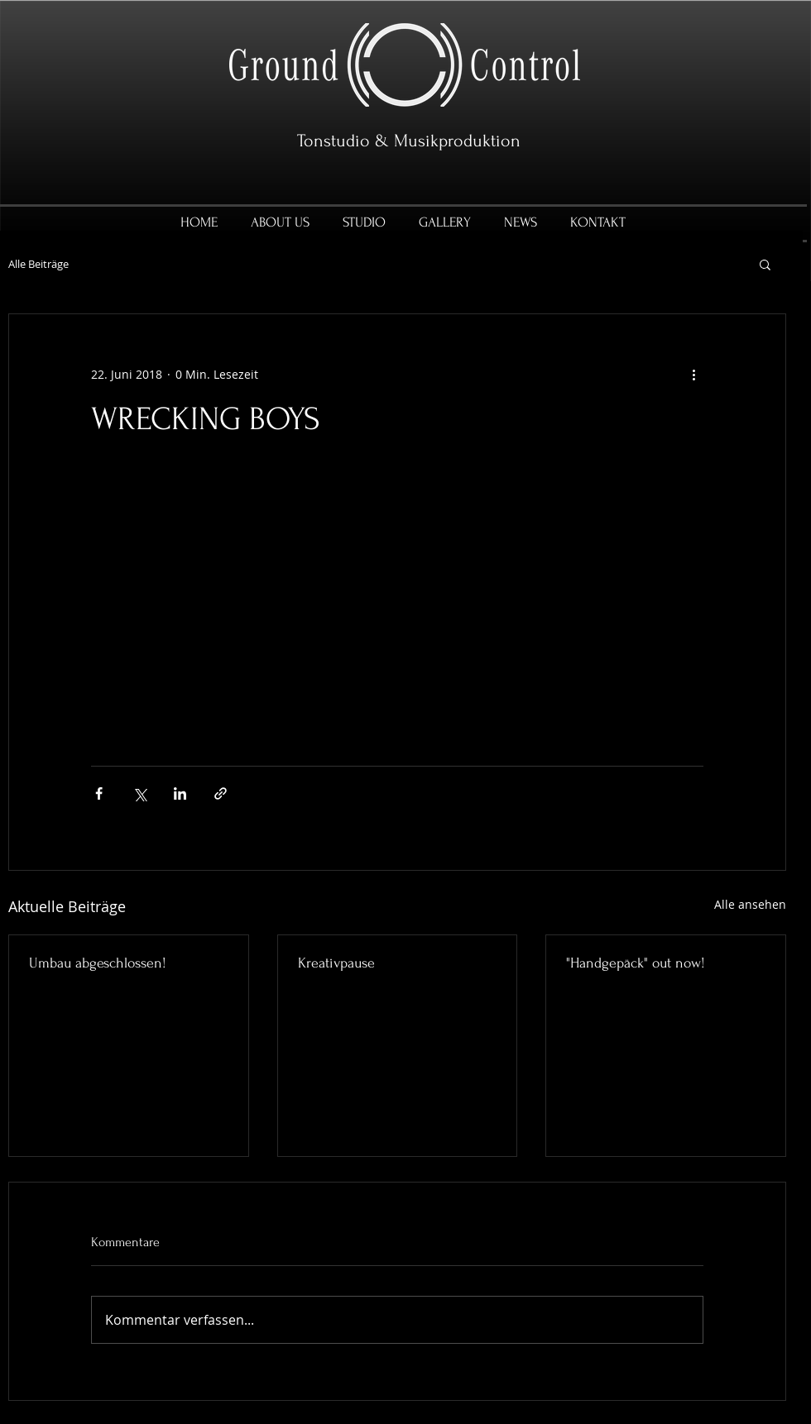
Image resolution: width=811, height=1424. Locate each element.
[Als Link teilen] (220, 793)
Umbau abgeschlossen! (97, 963)
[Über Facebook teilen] (99, 793)
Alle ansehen (750, 904)
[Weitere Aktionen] (693, 374)
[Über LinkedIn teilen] (180, 793)
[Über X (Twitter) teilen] (139, 793)
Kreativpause (336, 963)
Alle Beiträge (38, 264)
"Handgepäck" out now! (635, 963)
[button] (765, 263)
